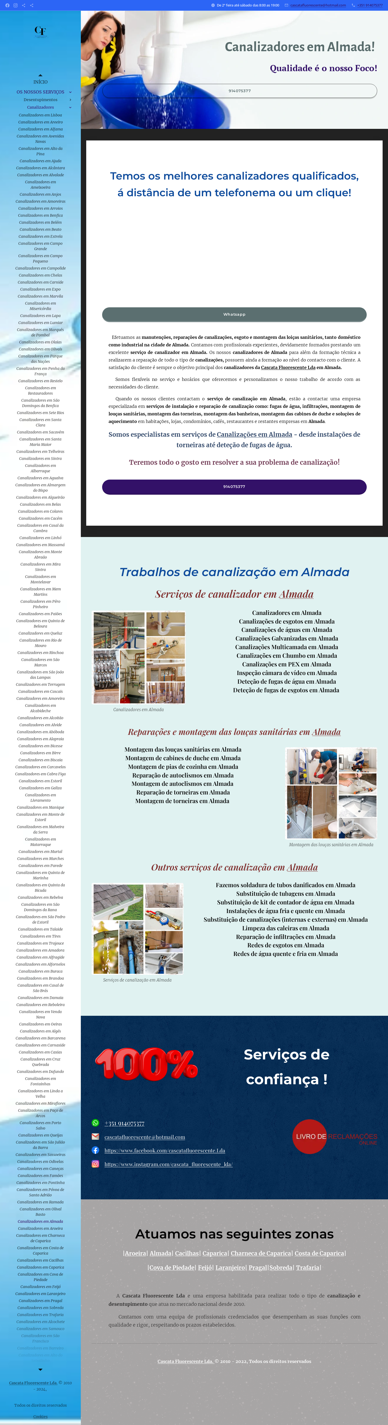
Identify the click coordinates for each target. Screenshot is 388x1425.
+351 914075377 (370, 5)
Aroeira (135, 1253)
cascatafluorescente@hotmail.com (318, 5)
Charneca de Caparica (261, 1253)
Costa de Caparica (319, 1253)
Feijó (205, 1267)
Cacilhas (187, 1253)
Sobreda (280, 1267)
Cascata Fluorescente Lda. (186, 1361)
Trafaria (307, 1267)
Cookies (40, 1416)
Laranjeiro (230, 1267)
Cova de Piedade (172, 1267)
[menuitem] (40, 82)
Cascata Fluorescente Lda (288, 367)
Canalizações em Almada (254, 434)
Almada (296, 593)
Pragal (258, 1267)
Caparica (215, 1253)
